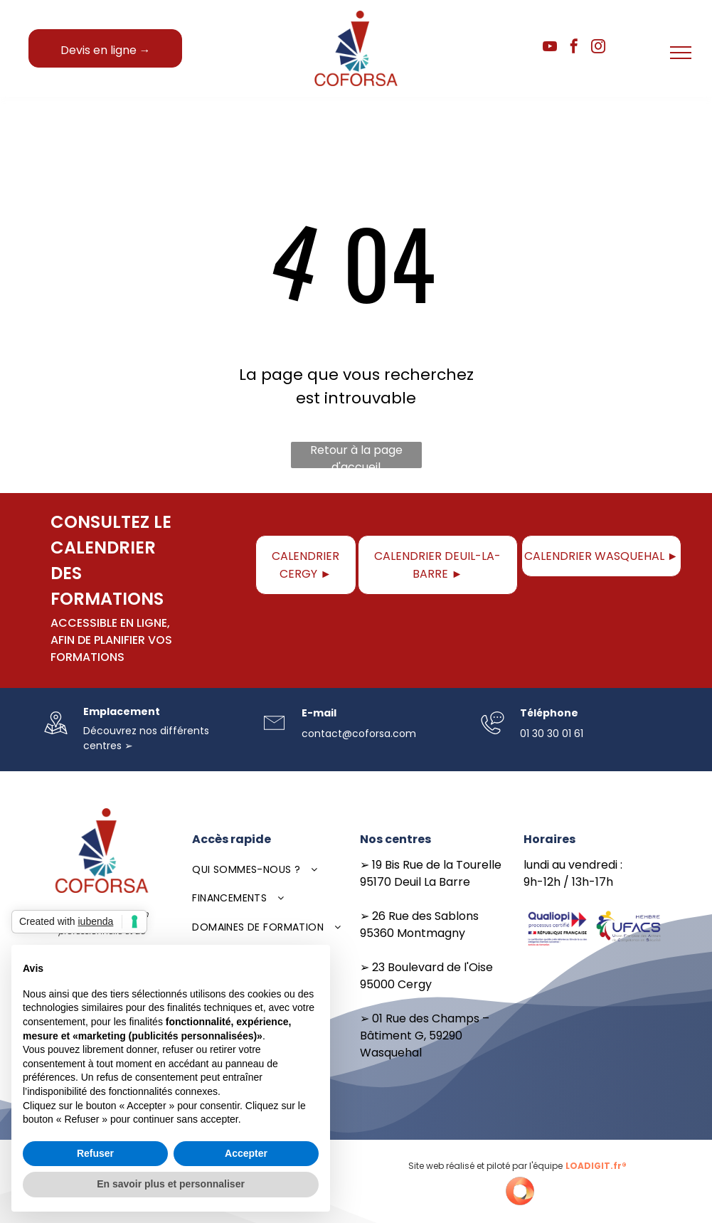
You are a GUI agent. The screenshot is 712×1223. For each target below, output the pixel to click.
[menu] (680, 52)
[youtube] (549, 48)
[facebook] (574, 48)
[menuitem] (268, 869)
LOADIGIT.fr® (596, 1166)
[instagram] (598, 48)
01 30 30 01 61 (551, 733)
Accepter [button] (246, 1153)
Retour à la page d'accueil (356, 455)
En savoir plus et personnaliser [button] (171, 1184)
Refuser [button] (95, 1153)
